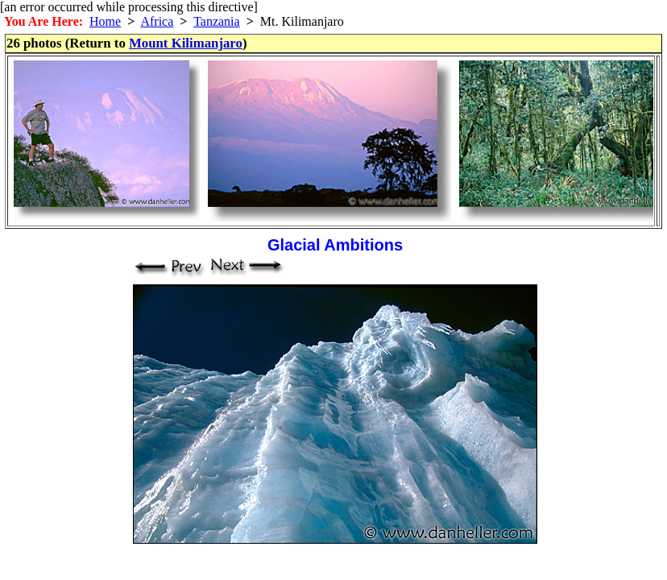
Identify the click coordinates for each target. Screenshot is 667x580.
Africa (156, 21)
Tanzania (216, 21)
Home (105, 21)
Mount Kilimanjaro (185, 43)
